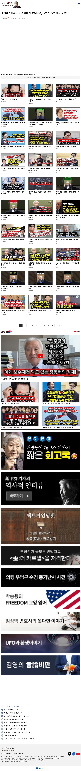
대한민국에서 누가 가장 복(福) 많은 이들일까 (17, 732)
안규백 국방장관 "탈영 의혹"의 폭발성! (66, 146)
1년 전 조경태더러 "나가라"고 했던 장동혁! (13, 168)
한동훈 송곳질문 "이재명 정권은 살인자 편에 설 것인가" (40, 240)
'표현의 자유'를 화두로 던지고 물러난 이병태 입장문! (13, 311)
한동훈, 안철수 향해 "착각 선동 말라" (66, 99)
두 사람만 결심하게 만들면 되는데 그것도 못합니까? (67, 193)
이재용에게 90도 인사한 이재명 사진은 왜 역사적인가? (13, 124)
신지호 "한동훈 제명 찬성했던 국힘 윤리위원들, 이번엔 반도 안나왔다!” (40, 124)
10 (56, 325)
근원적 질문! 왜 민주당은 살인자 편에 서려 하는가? (67, 169)
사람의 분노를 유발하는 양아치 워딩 (14, 729)
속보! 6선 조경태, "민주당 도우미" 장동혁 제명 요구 (12, 193)
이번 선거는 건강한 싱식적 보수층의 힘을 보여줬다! (40, 287)
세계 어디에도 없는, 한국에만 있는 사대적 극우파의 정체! (13, 287)
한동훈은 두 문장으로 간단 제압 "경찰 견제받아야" (39, 100)
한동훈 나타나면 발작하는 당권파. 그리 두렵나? (40, 311)
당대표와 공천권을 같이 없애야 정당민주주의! (67, 240)
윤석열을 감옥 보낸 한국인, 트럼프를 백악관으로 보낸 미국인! (67, 216)
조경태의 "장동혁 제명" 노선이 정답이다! (12, 146)
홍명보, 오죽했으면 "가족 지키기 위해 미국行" (67, 124)
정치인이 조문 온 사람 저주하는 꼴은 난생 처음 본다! (40, 216)
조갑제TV (20, 753)
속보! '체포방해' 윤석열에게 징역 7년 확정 (39, 146)
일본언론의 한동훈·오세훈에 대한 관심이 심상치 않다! (67, 311)
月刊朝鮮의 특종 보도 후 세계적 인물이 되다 (17, 716)
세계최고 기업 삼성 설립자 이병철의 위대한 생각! (40, 193)
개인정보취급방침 (5, 753)
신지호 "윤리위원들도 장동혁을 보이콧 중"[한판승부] (40, 264)
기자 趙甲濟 (14, 753)
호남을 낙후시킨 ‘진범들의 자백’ (13, 713)
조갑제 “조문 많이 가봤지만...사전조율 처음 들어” (13, 264)
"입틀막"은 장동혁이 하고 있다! (10, 99)
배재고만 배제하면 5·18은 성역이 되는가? (16, 723)
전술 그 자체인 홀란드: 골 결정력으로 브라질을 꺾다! (19, 739)
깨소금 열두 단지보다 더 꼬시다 (13, 710)
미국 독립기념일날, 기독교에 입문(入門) (15, 726)
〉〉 (59, 325)
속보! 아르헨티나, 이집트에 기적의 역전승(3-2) (67, 264)
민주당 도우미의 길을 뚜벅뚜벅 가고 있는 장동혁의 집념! (13, 216)
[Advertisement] (40, 689)
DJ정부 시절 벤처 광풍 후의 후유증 (14, 719)
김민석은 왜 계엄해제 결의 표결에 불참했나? (13, 239)
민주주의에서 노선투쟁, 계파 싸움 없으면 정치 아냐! (67, 287)
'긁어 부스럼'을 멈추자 (10, 736)
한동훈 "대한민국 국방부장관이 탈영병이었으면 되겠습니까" (40, 169)
